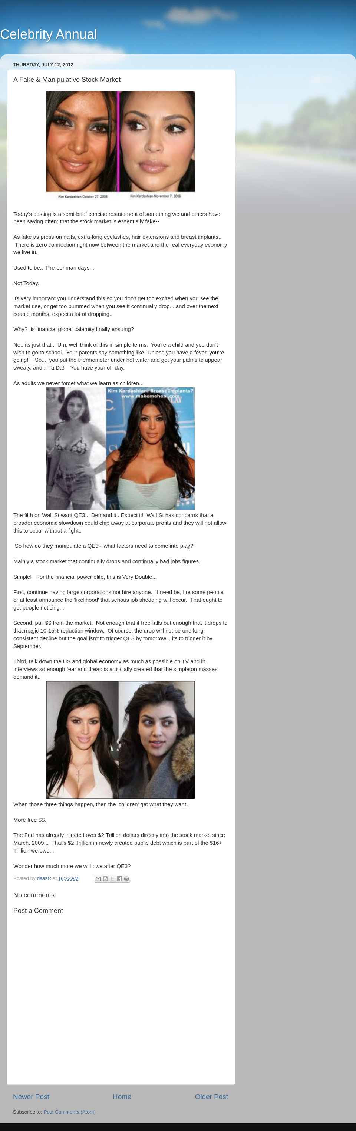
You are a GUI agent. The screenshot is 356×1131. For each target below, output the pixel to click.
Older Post (211, 1097)
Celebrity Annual (48, 34)
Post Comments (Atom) (70, 1112)
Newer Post (31, 1097)
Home (122, 1097)
